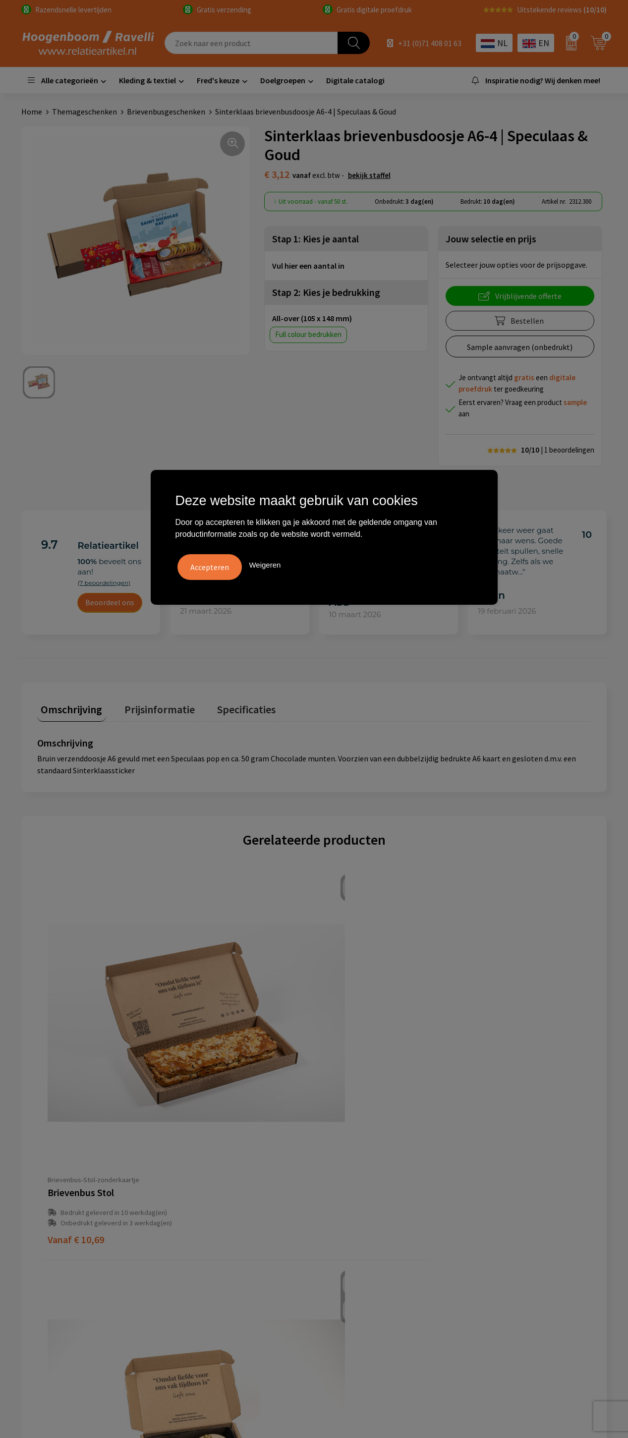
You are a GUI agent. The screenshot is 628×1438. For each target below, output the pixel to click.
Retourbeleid (203, 1249)
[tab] (68, 708)
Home (31, 111)
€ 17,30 (353, 1066)
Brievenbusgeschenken (166, 111)
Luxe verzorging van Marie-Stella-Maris (537, 1263)
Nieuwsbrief (201, 1233)
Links (190, 1218)
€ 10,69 (76, 1066)
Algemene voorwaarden (366, 1173)
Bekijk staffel (369, 175)
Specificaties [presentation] (228, 706)
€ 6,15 (211, 1066)
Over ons (196, 1173)
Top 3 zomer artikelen (509, 1188)
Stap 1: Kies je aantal (315, 238)
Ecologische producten (510, 1249)
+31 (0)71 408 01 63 (429, 43)
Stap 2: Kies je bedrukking (326, 292)
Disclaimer (344, 1218)
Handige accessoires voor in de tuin (530, 1173)
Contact (195, 1203)
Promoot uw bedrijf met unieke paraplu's (524, 1225)
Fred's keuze (218, 80)
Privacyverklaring (355, 1203)
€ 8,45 (488, 1066)
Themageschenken (84, 111)
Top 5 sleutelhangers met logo (523, 1203)
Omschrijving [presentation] (68, 706)
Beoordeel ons (109, 602)
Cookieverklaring (355, 1188)
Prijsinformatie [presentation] (149, 706)
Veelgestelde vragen (215, 1188)
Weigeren (265, 563)
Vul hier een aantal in (308, 266)
